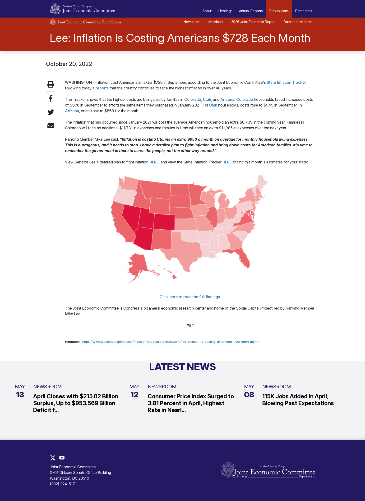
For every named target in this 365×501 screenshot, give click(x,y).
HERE (154, 162)
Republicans (279, 11)
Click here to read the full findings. (190, 296)
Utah (207, 99)
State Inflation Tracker (286, 82)
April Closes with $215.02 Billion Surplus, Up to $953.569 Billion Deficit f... (75, 403)
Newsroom (192, 22)
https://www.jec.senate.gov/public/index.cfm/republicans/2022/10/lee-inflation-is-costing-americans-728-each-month (170, 341)
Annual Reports (251, 11)
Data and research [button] (298, 22)
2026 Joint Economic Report (253, 22)
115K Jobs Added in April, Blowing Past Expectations (298, 400)
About (207, 11)
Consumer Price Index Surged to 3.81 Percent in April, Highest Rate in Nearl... (191, 403)
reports (102, 88)
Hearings (225, 11)
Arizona (227, 99)
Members (215, 22)
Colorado (192, 99)
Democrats (303, 11)
